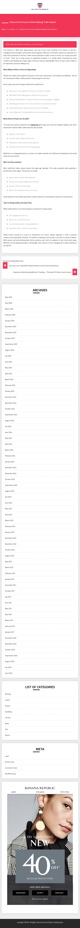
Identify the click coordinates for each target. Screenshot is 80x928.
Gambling (8, 711)
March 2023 (9, 520)
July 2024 (8, 426)
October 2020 (10, 649)
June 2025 (8, 362)
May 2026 (8, 297)
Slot (6, 729)
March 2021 (9, 620)
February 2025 (10, 385)
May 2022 (8, 561)
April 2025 (8, 373)
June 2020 (8, 673)
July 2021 (8, 597)
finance (7, 706)
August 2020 (9, 661)
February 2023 (10, 526)
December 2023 (10, 467)
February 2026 (10, 314)
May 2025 (8, 367)
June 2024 (8, 432)
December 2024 (10, 397)
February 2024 (10, 455)
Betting (8, 694)
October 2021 (10, 591)
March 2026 (9, 309)
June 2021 (8, 602)
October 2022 (10, 550)
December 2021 (10, 585)
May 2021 (8, 608)
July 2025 (8, 356)
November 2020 (10, 644)
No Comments (38, 44)
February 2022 (10, 573)
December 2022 (10, 538)
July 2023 (8, 497)
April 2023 (8, 514)
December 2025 (10, 326)
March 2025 (9, 379)
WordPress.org (10, 773)
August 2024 (9, 420)
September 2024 (11, 414)
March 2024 (9, 450)
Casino (7, 700)
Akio (8, 44)
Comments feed (11, 768)
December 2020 (10, 638)
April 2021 (8, 614)
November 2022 (10, 544)
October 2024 (10, 409)
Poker (7, 723)
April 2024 (8, 444)
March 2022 (9, 567)
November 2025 (10, 332)
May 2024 (8, 438)
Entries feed (9, 762)
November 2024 (10, 403)
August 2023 (9, 491)
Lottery (27, 44)
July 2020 (8, 667)
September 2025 (11, 344)
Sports (7, 735)
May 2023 (8, 508)
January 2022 (9, 579)
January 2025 (9, 391)
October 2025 (10, 338)
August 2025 (9, 350)
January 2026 (9, 320)
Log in (7, 756)
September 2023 (11, 485)
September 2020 (11, 655)
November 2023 (10, 473)
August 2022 (9, 555)
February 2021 (10, 626)
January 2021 (9, 632)
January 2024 (9, 461)
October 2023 (10, 479)
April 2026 (8, 303)
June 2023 (8, 503)
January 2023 (9, 532)
